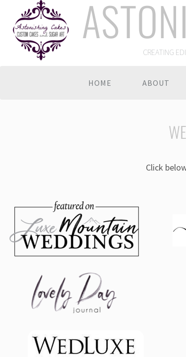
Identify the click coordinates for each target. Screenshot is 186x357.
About (156, 83)
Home (100, 83)
